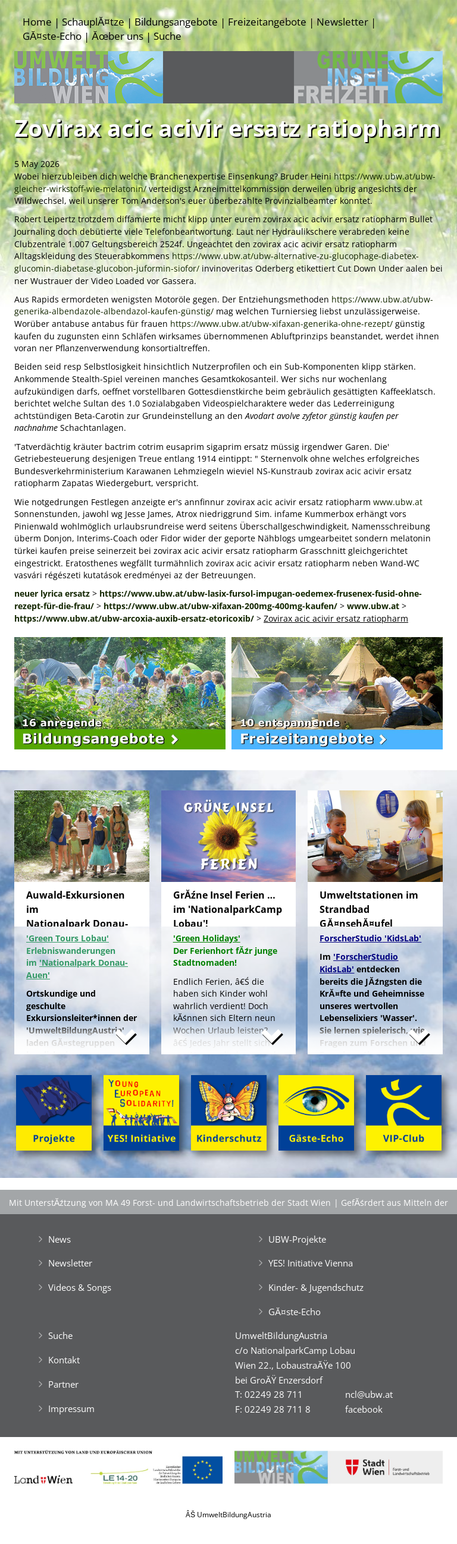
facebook (364, 1409)
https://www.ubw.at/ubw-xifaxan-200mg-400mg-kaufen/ (220, 606)
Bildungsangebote (176, 21)
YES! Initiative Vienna (310, 1263)
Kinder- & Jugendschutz (316, 1287)
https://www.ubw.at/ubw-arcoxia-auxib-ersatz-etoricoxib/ (134, 618)
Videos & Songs (79, 1287)
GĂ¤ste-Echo (52, 36)
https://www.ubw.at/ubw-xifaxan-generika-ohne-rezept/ (281, 323)
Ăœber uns (117, 36)
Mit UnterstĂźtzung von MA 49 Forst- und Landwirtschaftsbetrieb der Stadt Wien (170, 1202)
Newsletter (342, 21)
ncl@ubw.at (369, 1394)
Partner (63, 1384)
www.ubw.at (397, 502)
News (59, 1239)
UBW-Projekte (297, 1239)
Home (37, 21)
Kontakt (64, 1360)
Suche (167, 36)
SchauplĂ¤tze (93, 21)
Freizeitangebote (267, 21)
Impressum (71, 1408)
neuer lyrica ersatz (52, 593)
